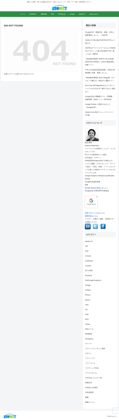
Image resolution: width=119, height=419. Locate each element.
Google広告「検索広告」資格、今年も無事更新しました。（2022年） (99, 33)
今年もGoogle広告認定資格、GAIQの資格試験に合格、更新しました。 (100, 71)
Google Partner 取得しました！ (96, 188)
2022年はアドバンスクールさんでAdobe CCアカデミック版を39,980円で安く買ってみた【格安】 (100, 51)
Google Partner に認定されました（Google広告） (97, 105)
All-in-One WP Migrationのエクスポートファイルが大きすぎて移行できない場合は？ (100, 88)
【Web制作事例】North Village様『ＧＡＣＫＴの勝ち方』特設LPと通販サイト (100, 79)
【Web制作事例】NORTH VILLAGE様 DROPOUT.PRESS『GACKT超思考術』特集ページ (100, 62)
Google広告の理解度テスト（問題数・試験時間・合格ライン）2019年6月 (99, 98)
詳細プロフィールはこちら (95, 213)
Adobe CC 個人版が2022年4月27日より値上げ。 (100, 41)
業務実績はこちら (91, 216)
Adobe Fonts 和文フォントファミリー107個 (99, 113)
